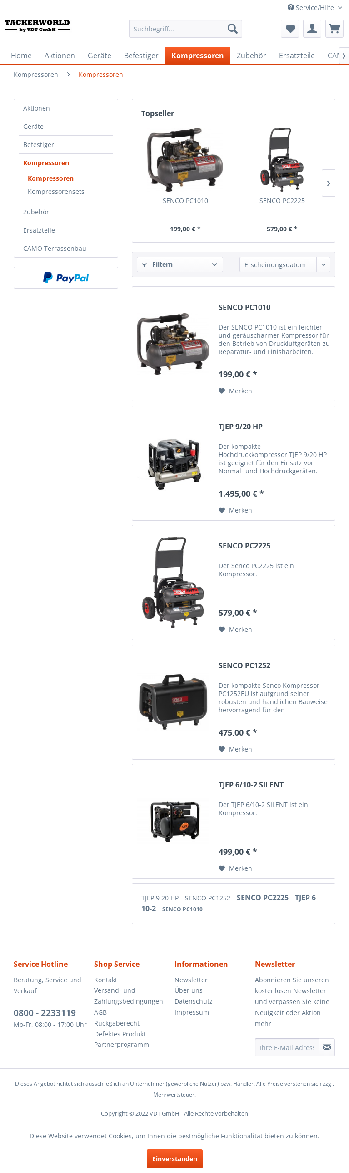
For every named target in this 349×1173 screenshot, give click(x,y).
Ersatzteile (39, 230)
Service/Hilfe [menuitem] (312, 7)
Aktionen (36, 108)
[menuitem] (186, 29)
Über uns (188, 990)
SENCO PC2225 (282, 200)
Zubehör (36, 212)
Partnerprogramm (121, 1044)
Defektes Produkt (120, 1034)
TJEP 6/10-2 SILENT (251, 785)
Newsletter (191, 979)
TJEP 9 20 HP (160, 898)
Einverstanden (174, 1158)
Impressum (191, 1012)
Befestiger (38, 144)
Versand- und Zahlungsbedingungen (128, 995)
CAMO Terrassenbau (54, 248)
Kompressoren (46, 162)
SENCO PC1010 (185, 200)
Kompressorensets (56, 191)
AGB (100, 1012)
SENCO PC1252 (244, 665)
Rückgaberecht (117, 1023)
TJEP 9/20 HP (241, 427)
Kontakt (105, 979)
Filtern (157, 264)
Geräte (33, 126)
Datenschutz (193, 1001)
